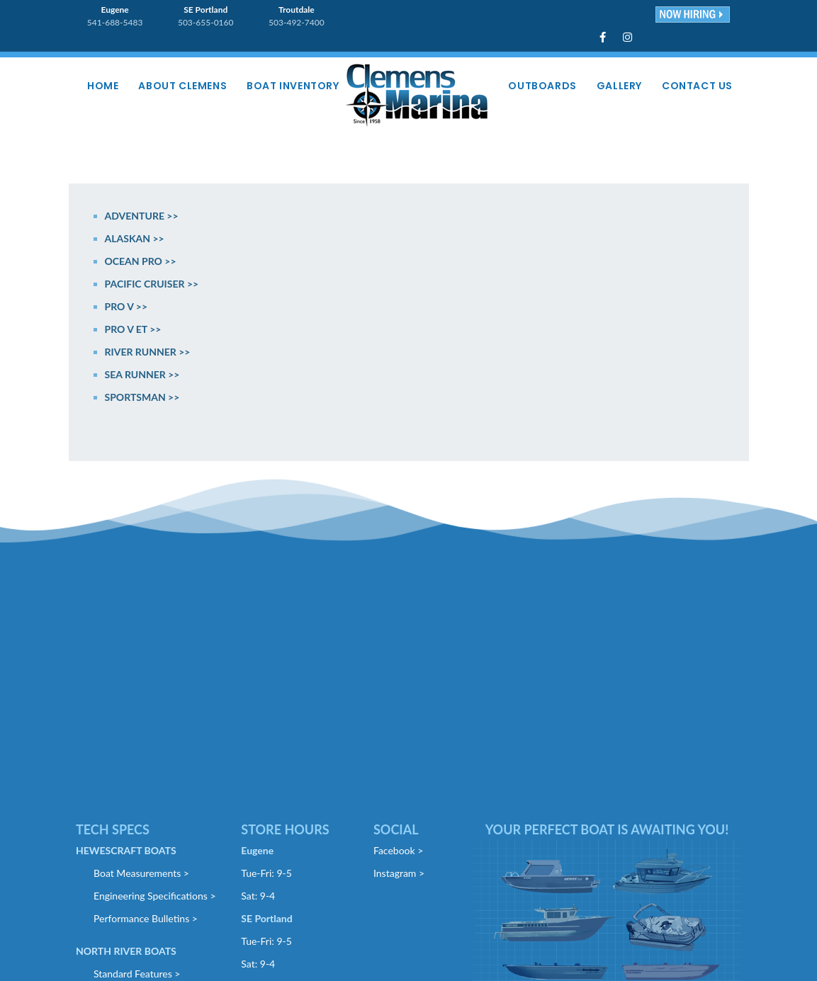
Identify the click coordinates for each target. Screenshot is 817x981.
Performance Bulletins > (146, 918)
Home (102, 86)
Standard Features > (137, 974)
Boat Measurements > (141, 873)
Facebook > (398, 850)
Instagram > (398, 873)
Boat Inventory (293, 86)
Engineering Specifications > (155, 896)
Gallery (619, 86)
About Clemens (182, 86)
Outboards (542, 86)
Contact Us (697, 86)
